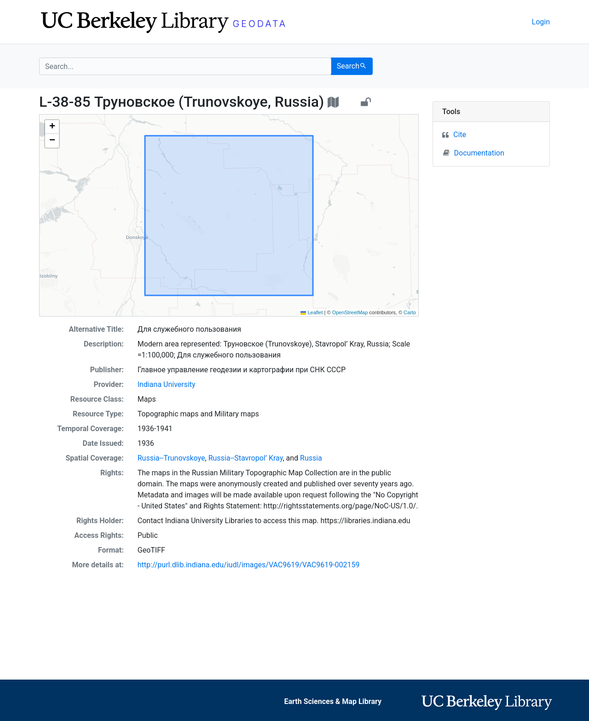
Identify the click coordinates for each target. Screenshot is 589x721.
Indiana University (167, 384)
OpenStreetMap (350, 312)
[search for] (185, 66)
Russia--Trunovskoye (171, 458)
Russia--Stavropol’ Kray (245, 458)
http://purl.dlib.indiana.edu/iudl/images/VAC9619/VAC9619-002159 (249, 564)
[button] (52, 127)
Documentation (473, 152)
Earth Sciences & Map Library (332, 701)
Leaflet (311, 312)
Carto (410, 312)
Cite (459, 134)
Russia (311, 458)
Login (541, 21)
